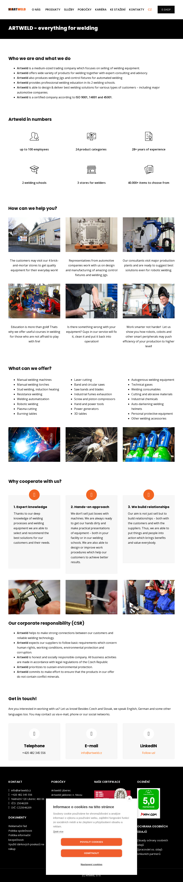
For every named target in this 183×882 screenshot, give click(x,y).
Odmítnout (112, 853)
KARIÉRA (101, 9)
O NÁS (36, 9)
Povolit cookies (71, 853)
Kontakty (136, 9)
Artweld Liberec (61, 790)
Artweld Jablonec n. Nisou (66, 795)
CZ (150, 9)
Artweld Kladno (60, 804)
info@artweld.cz (91, 753)
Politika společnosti (20, 830)
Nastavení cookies (91, 864)
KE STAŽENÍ (117, 9)
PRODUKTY (52, 9)
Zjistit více (58, 842)
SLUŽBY (69, 9)
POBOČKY (85, 9)
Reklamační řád (17, 826)
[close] (129, 810)
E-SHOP (166, 9)
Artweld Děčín (59, 799)
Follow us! (148, 753)
